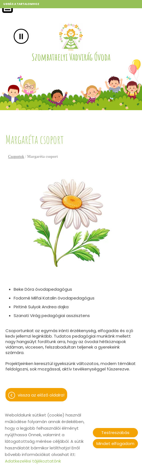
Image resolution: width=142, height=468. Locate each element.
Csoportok (16, 157)
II (21, 36)
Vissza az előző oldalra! (41, 395)
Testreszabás (115, 432)
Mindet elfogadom (115, 443)
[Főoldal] (71, 37)
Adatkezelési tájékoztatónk (33, 461)
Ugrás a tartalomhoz (21, 4)
